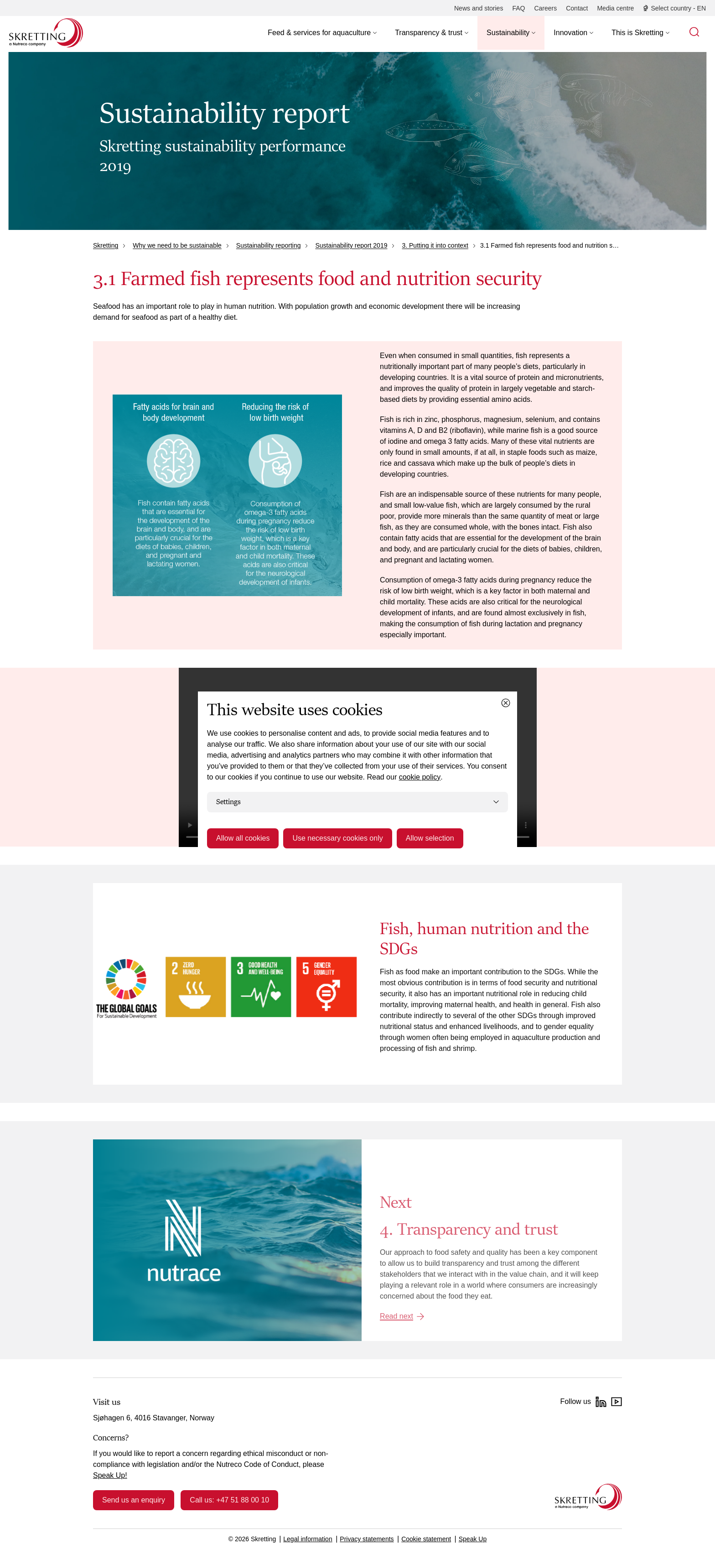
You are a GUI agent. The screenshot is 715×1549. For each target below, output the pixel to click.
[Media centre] (615, 8)
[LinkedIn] (601, 1401)
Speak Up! (110, 1475)
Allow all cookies (242, 838)
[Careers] (545, 8)
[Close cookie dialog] (506, 703)
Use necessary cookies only (337, 838)
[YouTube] (616, 1401)
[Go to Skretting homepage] (46, 33)
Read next (396, 1316)
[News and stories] (479, 8)
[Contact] (576, 8)
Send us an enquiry (133, 1500)
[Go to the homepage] (588, 1496)
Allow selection (430, 838)
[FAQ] (518, 8)
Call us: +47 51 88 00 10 (229, 1500)
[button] (322, 33)
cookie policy (420, 777)
